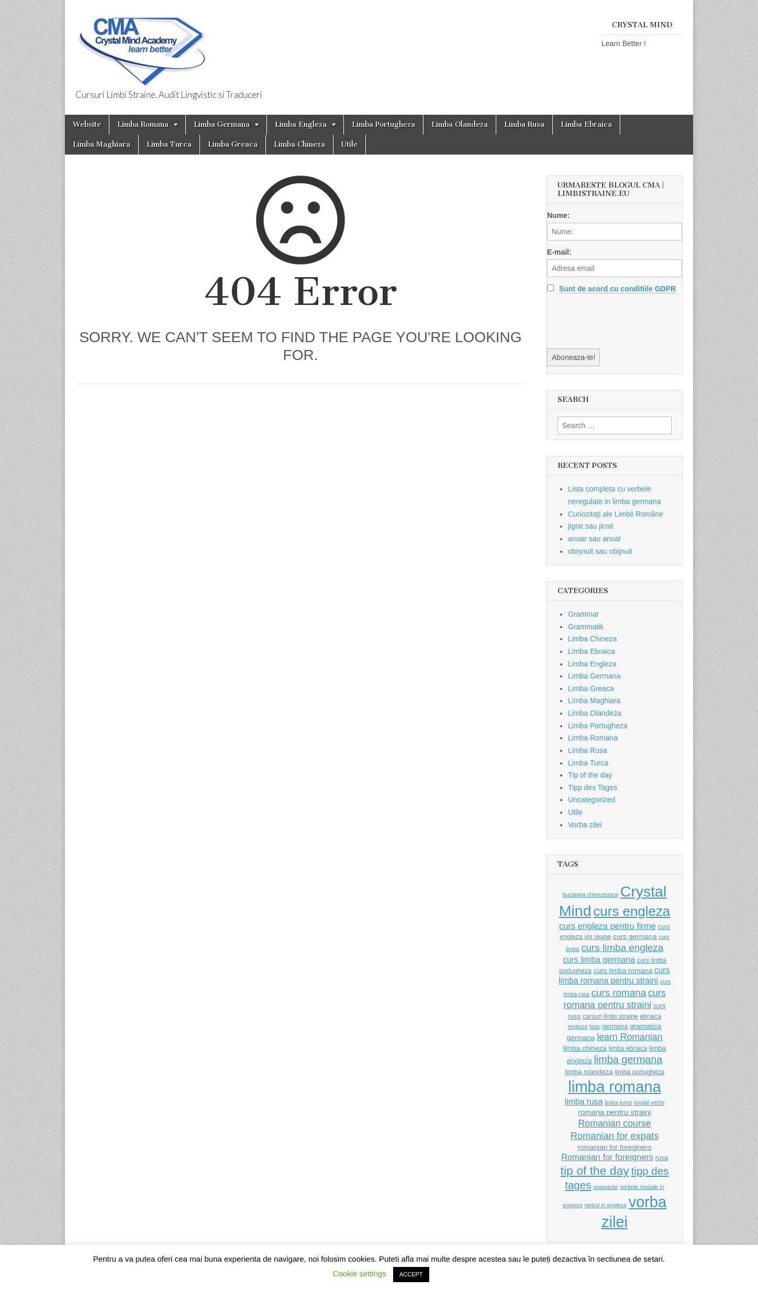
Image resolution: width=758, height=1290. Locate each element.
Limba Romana (143, 124)
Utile (349, 144)
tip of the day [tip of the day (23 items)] (595, 1170)
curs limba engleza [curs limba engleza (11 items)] (622, 947)
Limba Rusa (524, 124)
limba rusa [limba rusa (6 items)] (584, 1101)
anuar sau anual (594, 538)
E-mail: (559, 252)
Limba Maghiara (101, 144)
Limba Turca (169, 144)
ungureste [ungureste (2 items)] (605, 1187)
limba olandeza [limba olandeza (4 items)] (589, 1072)
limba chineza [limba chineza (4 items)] (585, 1048)
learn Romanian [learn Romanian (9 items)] (629, 1037)
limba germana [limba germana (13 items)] (628, 1059)
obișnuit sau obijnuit (600, 551)
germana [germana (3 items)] (615, 1026)
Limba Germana (222, 124)
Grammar (583, 614)
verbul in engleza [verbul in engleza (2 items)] (605, 1205)
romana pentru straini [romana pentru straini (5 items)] (614, 1112)
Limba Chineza (299, 144)
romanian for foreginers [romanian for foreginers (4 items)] (614, 1147)
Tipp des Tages (592, 787)
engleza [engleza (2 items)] (577, 1026)
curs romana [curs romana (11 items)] (618, 992)
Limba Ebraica (586, 124)
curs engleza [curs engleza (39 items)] (631, 911)
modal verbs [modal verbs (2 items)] (649, 1102)
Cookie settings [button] (359, 1273)
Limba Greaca (233, 144)
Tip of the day (590, 775)
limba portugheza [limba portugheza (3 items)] (639, 1072)
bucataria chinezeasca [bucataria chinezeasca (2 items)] (590, 894)
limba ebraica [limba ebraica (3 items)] (628, 1048)
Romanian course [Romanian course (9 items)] (614, 1123)
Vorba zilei (585, 825)
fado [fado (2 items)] (594, 1026)
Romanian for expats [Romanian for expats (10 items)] (615, 1135)
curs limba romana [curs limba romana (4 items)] (623, 971)
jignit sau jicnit (591, 526)
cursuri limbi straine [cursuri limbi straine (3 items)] (610, 1016)
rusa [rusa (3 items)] (661, 1158)
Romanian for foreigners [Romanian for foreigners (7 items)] (607, 1157)
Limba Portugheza (383, 124)
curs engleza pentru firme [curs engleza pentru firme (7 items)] (607, 926)
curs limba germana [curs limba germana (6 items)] (599, 959)
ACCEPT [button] (411, 1274)
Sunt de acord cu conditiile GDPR (617, 289)
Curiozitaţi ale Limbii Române (615, 514)
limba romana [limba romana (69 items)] (614, 1086)
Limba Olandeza (459, 124)
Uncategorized (591, 799)
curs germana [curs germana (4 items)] (635, 937)
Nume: (558, 215)
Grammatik (586, 626)
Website (87, 124)
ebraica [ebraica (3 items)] (650, 1016)
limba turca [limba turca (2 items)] (618, 1102)
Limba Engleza (301, 124)
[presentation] (626, 320)
